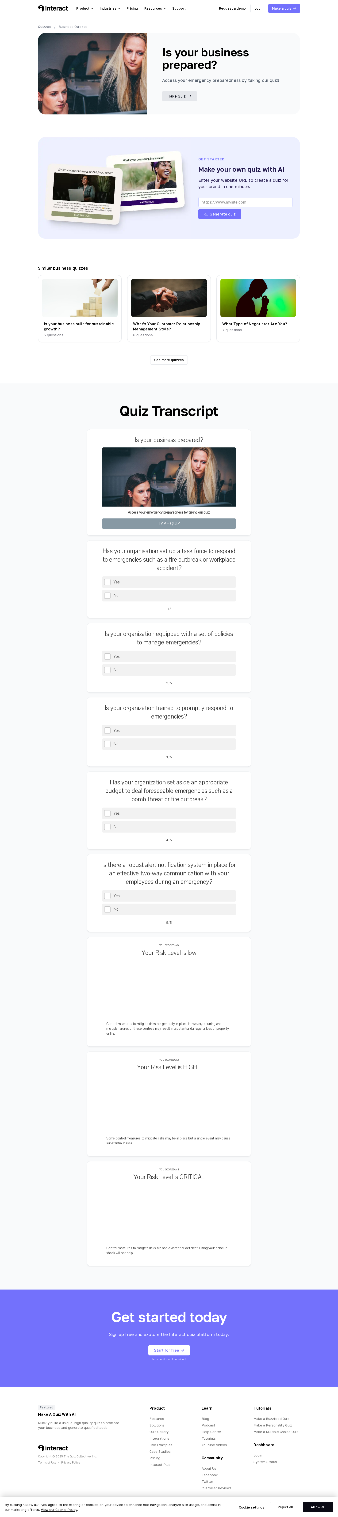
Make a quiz (284, 8)
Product (84, 8)
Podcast (208, 1425)
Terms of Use (47, 1462)
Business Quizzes (73, 27)
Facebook (210, 1475)
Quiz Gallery (159, 1432)
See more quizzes (169, 360)
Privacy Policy (70, 1462)
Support (179, 8)
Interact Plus (160, 1465)
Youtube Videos (214, 1445)
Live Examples (161, 1445)
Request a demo (232, 8)
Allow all (318, 1507)
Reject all (285, 1507)
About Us (209, 1468)
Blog (205, 1419)
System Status (265, 1462)
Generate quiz (220, 214)
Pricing (132, 8)
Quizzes (44, 27)
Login (258, 8)
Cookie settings (251, 1507)
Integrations (159, 1438)
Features (157, 1419)
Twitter (207, 1481)
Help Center (211, 1432)
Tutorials (209, 1438)
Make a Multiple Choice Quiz (276, 1432)
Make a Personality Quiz (273, 1425)
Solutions (157, 1425)
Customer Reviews (216, 1488)
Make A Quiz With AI (57, 1414)
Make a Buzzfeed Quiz (271, 1419)
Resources (155, 8)
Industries (110, 8)
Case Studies (160, 1451)
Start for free (169, 1350)
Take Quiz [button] (179, 96)
